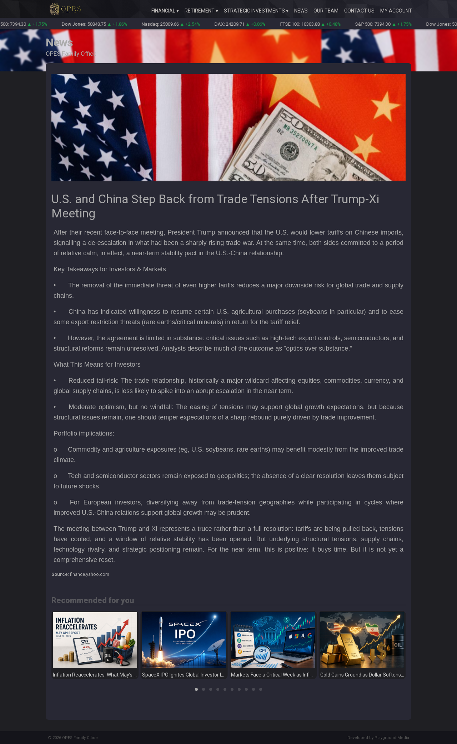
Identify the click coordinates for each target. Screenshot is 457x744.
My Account (396, 11)
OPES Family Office (80, 737)
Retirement (200, 11)
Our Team (325, 11)
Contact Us (359, 11)
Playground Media (392, 737)
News (301, 11)
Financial (163, 11)
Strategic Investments (254, 11)
